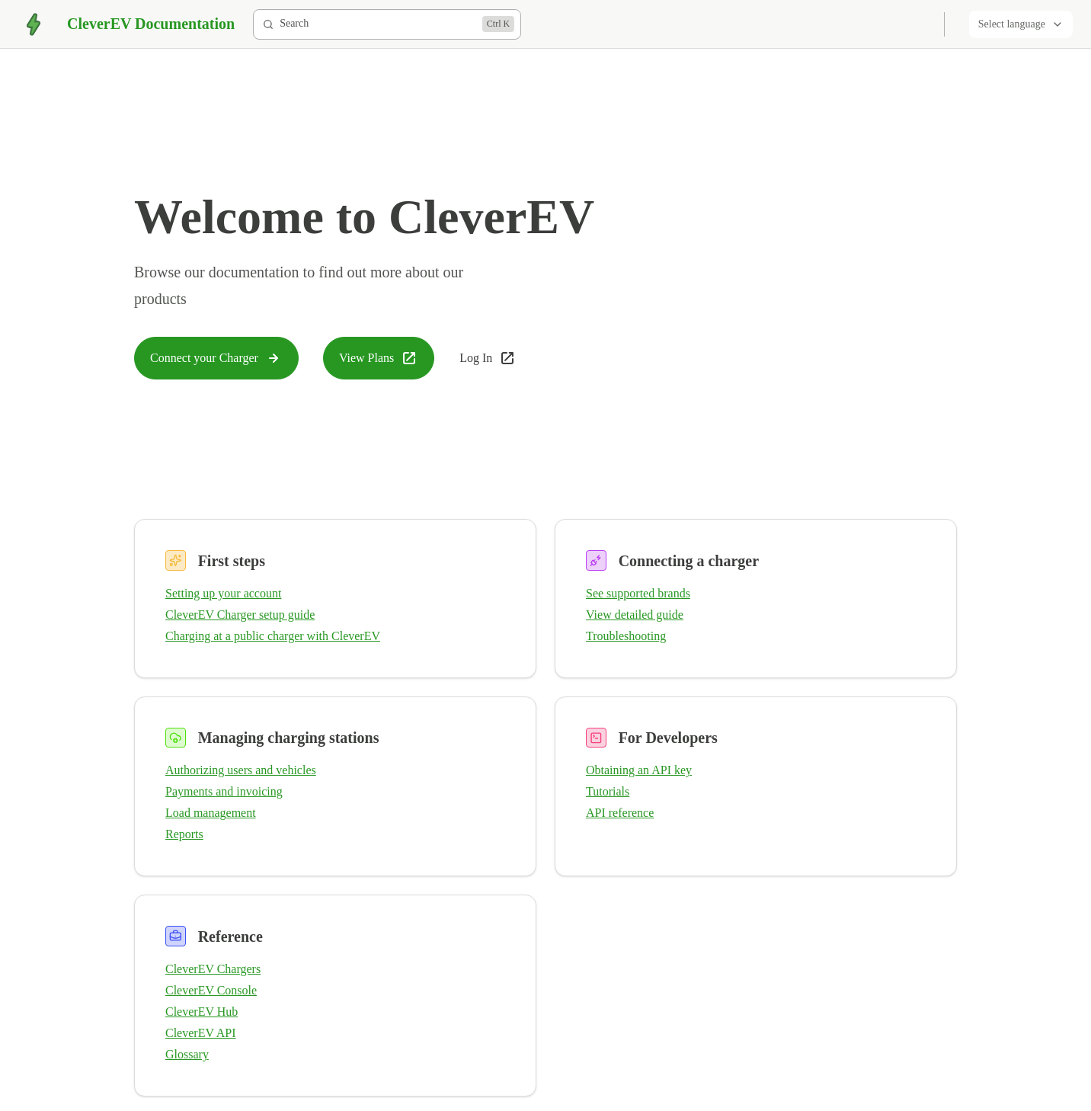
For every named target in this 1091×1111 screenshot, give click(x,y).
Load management (210, 812)
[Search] (387, 24)
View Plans (378, 358)
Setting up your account (223, 593)
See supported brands (638, 593)
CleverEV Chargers (213, 968)
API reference (620, 812)
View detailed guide (634, 614)
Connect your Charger (216, 358)
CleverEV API (200, 1032)
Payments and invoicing (224, 791)
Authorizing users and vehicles (240, 770)
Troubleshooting (626, 635)
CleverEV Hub (201, 1011)
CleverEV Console (211, 990)
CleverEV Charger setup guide (240, 614)
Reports (184, 834)
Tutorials (607, 791)
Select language (1021, 24)
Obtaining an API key (639, 770)
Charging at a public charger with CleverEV (272, 635)
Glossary (187, 1054)
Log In (488, 358)
